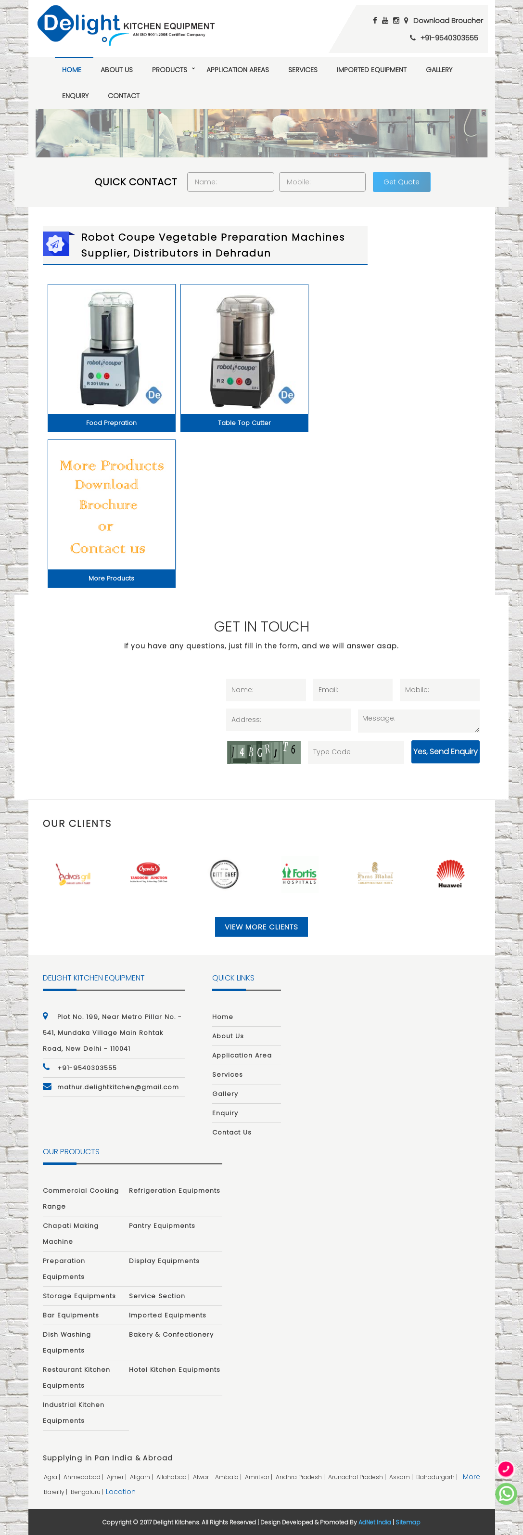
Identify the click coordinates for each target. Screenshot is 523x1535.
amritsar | (259, 1477)
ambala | (229, 1477)
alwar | (203, 1477)
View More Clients (261, 927)
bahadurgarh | (437, 1477)
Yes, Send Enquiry (445, 751)
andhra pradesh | (301, 1477)
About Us (117, 70)
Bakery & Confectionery (171, 1334)
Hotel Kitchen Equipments (174, 1369)
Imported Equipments (167, 1315)
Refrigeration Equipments (174, 1190)
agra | (53, 1477)
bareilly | (56, 1492)
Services (303, 70)
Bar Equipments (71, 1315)
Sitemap (408, 1522)
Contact (124, 96)
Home (71, 70)
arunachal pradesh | (357, 1477)
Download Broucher (448, 20)
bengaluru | (88, 1492)
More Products (111, 578)
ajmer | (117, 1477)
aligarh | (142, 1477)
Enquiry (75, 96)
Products (169, 70)
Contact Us (232, 1132)
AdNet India (374, 1522)
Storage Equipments (79, 1296)
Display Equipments (164, 1260)
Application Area (242, 1055)
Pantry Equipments (162, 1225)
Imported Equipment (372, 70)
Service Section (157, 1296)
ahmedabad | (84, 1477)
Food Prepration (111, 422)
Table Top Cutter (244, 422)
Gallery (439, 70)
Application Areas (237, 70)
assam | (401, 1477)
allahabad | (173, 1477)
